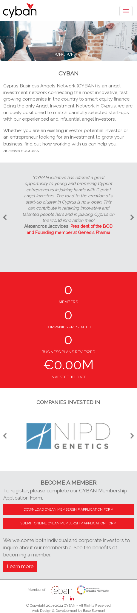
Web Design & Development (54, 611)
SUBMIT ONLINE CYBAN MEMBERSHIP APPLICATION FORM (68, 523)
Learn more (20, 566)
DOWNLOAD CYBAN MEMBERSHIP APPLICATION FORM (68, 509)
